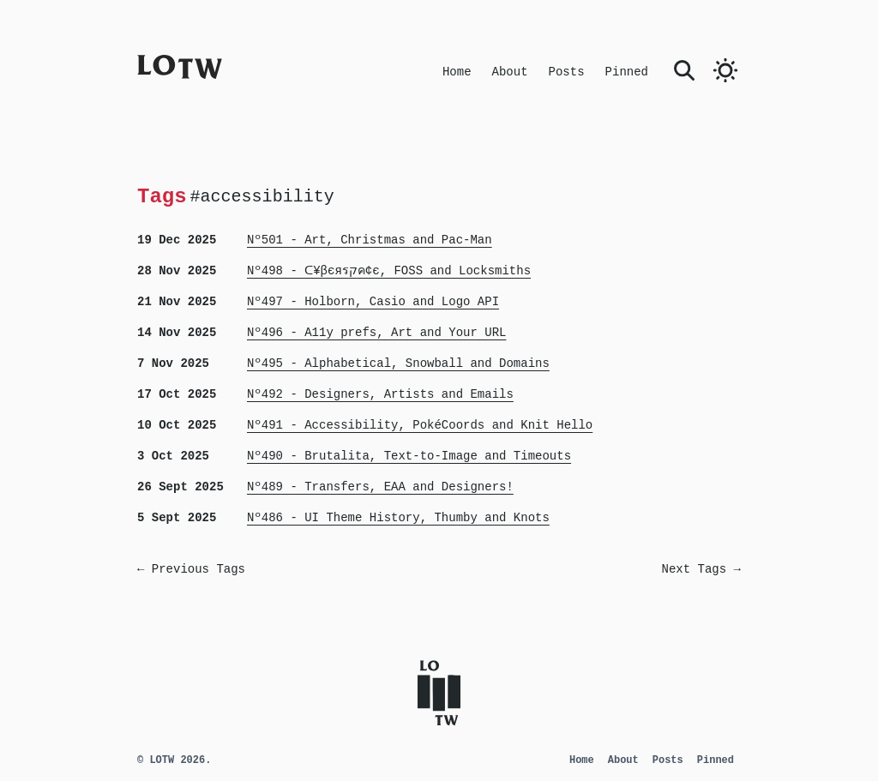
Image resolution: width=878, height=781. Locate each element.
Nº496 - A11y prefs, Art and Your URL (376, 332)
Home (457, 72)
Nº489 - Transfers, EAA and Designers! (380, 487)
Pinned (626, 72)
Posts (567, 72)
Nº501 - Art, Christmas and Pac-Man (369, 240)
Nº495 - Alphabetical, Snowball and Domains (398, 363)
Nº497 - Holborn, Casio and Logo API (373, 302)
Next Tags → (701, 569)
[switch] (725, 70)
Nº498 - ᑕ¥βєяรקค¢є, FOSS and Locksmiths (389, 271)
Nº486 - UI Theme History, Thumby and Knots (398, 518)
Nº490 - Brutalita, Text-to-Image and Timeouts (409, 456)
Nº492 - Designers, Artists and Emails (380, 394)
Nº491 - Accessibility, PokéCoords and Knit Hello (419, 425)
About (510, 72)
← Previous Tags (191, 569)
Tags (162, 195)
